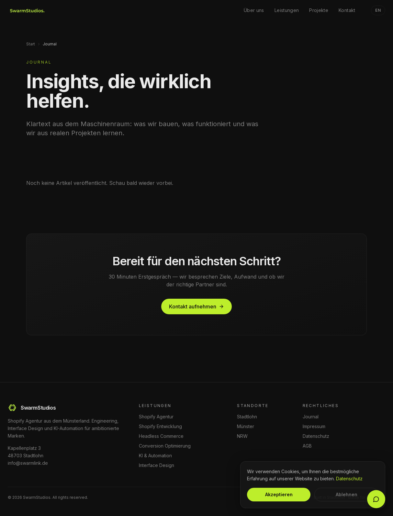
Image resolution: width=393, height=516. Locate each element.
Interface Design (156, 465)
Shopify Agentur (156, 416)
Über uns (254, 10)
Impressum (314, 426)
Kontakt (347, 10)
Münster (245, 426)
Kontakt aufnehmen (196, 306)
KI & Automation (155, 455)
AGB (307, 446)
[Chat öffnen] (376, 499)
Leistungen (287, 10)
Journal (311, 416)
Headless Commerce (161, 436)
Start (30, 44)
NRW (242, 436)
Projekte (318, 10)
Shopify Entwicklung (160, 426)
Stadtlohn (247, 416)
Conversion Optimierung (165, 446)
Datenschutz (316, 436)
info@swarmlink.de (28, 463)
